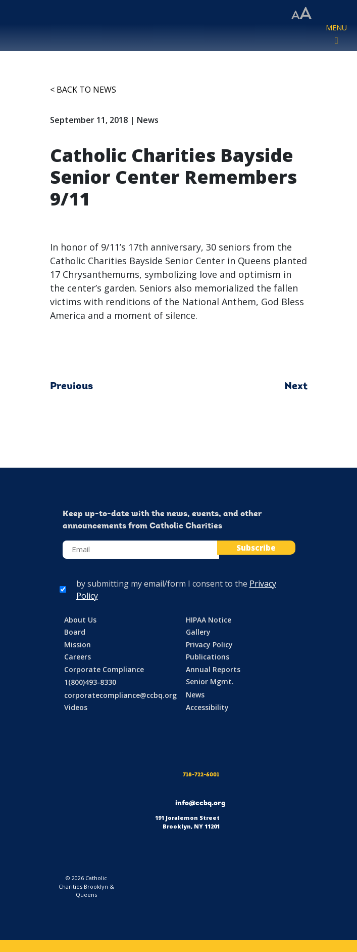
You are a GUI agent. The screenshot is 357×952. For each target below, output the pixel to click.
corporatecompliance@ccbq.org (120, 695)
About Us (80, 620)
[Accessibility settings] (301, 14)
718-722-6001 (201, 775)
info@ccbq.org (200, 803)
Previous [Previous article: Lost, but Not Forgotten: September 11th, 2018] (71, 387)
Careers (77, 656)
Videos (75, 707)
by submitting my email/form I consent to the (176, 589)
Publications (207, 656)
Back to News (86, 89)
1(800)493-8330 (90, 682)
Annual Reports (213, 669)
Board (74, 632)
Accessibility (207, 707)
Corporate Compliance (104, 669)
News (195, 694)
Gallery (198, 632)
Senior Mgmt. (210, 681)
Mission (77, 644)
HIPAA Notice (208, 620)
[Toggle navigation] (336, 35)
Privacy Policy (209, 644)
